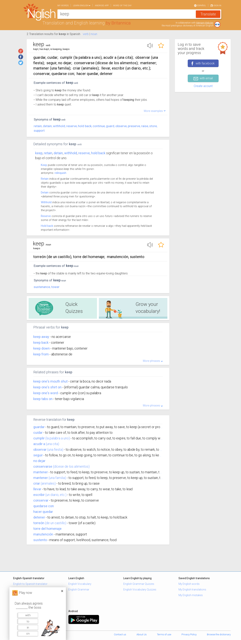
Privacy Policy (189, 634)
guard (110, 126)
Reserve (46, 216)
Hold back (47, 226)
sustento (40, 540)
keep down (41, 348)
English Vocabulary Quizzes (139, 589)
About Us (142, 634)
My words (63, 5)
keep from (41, 354)
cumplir (39, 438)
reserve (71, 126)
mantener (40, 472)
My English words (189, 583)
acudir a (39, 444)
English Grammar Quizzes (138, 583)
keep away (41, 337)
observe (121, 126)
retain (38, 126)
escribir (39, 495)
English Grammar (78, 589)
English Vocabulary (79, 583)
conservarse (42, 466)
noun (94, 34)
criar (36, 483)
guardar (39, 427)
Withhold (46, 202)
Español (200, 5)
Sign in (215, 5)
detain (47, 126)
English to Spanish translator (30, 583)
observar (40, 449)
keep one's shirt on (47, 387)
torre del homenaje (47, 529)
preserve (134, 126)
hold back (85, 126)
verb (86, 34)
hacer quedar (43, 512)
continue (99, 126)
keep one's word (46, 393)
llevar (37, 489)
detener (39, 517)
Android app (102, 5)
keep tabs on (43, 399)
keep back (41, 342)
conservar (40, 500)
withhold (59, 126)
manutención (43, 534)
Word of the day (122, 5)
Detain (45, 192)
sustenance (42, 287)
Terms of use (164, 634)
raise (144, 126)
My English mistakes (190, 595)
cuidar (38, 433)
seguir (38, 455)
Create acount (203, 86)
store (153, 126)
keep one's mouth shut (50, 381)
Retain (45, 178)
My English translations (192, 589)
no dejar (39, 461)
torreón (38, 523)
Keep (39, 153)
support (39, 130)
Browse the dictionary (219, 634)
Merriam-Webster (204, 22)
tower (55, 287)
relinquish (60, 173)
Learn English (81, 5)
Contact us (120, 634)
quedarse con (43, 506)
